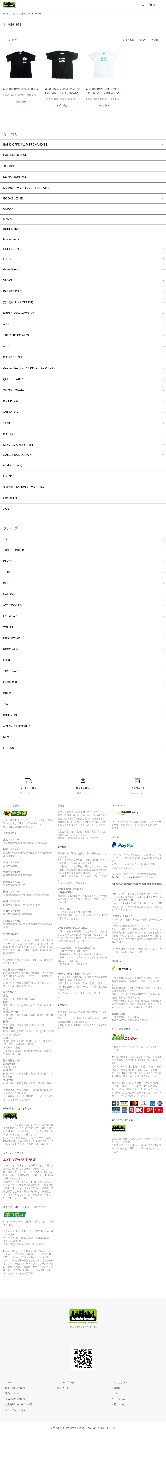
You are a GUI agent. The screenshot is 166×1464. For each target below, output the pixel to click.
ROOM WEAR (12, 672)
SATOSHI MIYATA (15, 401)
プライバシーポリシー (14, 1439)
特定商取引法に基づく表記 (16, 1433)
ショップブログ (64, 1411)
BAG (6, 602)
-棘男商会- (10, 167)
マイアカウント (117, 1411)
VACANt (8, 284)
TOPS (7, 556)
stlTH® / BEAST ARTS (18, 342)
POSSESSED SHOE (16, 155)
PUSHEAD (10, 447)
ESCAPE (9, 490)
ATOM (66, 1417)
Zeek (6, 525)
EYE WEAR (11, 637)
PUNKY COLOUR (15, 366)
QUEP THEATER (14, 389)
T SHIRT (8, 591)
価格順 (142, 39)
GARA (7, 262)
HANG (7, 222)
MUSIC (8, 765)
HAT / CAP (10, 614)
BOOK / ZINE (12, 742)
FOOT (7, 684)
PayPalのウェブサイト (123, 906)
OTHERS (9, 777)
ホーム (6, 14)
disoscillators (11, 273)
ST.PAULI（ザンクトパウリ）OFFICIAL (29, 190)
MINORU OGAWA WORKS (21, 319)
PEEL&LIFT (11, 232)
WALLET (9, 649)
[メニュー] (161, 5)
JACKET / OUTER (15, 567)
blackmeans (11, 242)
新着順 (154, 39)
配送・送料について (13, 1417)
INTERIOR (10, 719)
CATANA (9, 211)
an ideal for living (14, 478)
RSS (58, 1417)
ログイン (114, 1422)
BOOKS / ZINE (13, 201)
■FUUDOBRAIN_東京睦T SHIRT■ (20, 89)
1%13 (7, 435)
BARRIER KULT (13, 296)
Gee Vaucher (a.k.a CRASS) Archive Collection (33, 377)
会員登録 (114, 1417)
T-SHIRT (41, 14)
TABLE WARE (12, 695)
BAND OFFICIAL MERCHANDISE (25, 144)
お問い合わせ (116, 1433)
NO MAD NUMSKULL (17, 178)
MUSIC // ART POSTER (18, 458)
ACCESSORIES (13, 626)
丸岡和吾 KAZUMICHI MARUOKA (26, 502)
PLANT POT (11, 707)
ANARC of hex (12, 424)
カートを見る (116, 1428)
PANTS (8, 579)
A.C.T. (7, 354)
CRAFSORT (11, 513)
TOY (6, 730)
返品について (10, 1422)
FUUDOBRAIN (13, 252)
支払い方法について (13, 1428)
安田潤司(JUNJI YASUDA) (20, 307)
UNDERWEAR (12, 660)
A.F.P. (7, 331)
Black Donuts (11, 412)
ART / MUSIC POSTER (18, 753)
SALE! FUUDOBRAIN (23, 14)
